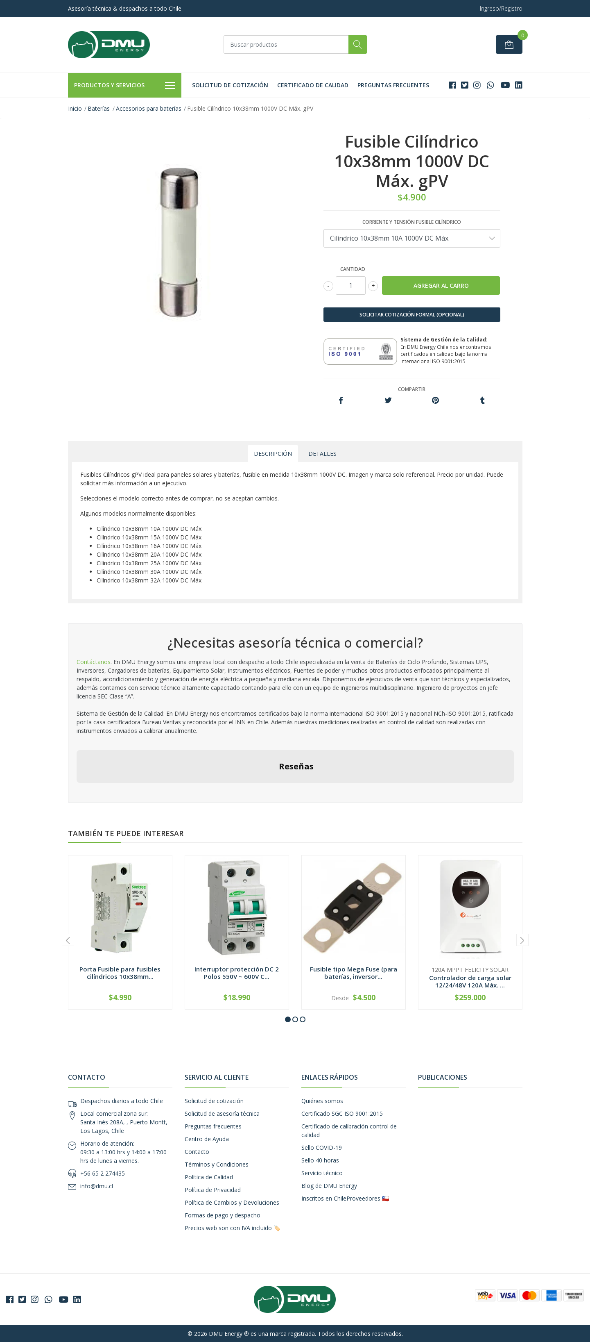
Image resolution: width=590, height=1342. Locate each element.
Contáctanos (94, 662)
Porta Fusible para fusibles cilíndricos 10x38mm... (119, 972)
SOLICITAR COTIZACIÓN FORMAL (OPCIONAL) (411, 314)
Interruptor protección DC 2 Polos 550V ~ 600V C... (236, 972)
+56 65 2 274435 (102, 1173)
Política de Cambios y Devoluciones (232, 1202)
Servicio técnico (322, 1173)
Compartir (411, 389)
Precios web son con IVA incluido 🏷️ (232, 1228)
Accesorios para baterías (148, 108)
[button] (288, 1019)
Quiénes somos (322, 1101)
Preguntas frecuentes (393, 85)
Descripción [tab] (273, 453)
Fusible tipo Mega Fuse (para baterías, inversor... (353, 972)
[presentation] (68, 940)
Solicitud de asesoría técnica (222, 1113)
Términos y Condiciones (217, 1164)
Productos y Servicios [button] (125, 85)
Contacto (197, 1151)
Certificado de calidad (312, 85)
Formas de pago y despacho (222, 1215)
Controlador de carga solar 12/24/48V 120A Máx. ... (470, 981)
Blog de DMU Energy (329, 1186)
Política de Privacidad (213, 1190)
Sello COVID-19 (321, 1147)
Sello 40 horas (320, 1160)
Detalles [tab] (322, 453)
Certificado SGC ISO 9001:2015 (342, 1113)
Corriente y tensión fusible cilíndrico (411, 221)
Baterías (99, 108)
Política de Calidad (209, 1177)
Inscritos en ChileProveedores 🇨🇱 (345, 1198)
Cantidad (352, 269)
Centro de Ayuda (207, 1139)
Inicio (75, 108)
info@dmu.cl (96, 1186)
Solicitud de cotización (230, 85)
